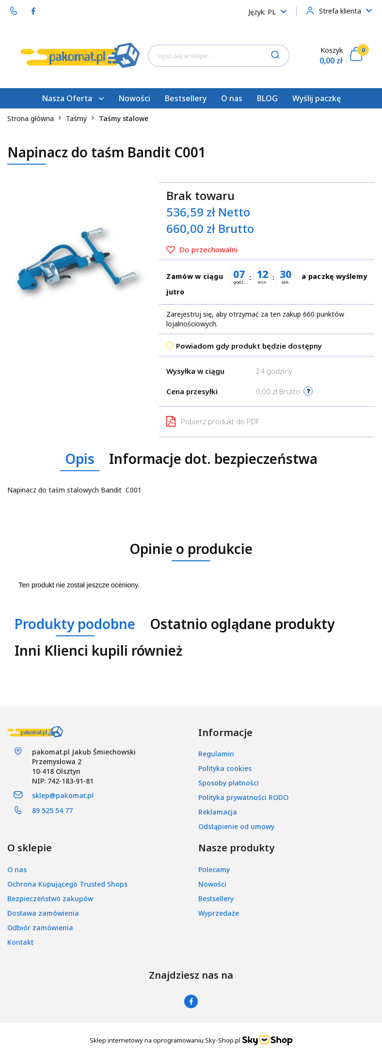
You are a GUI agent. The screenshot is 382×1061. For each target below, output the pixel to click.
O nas (231, 98)
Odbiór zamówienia (40, 927)
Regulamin (216, 753)
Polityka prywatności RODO (243, 797)
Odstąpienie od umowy (236, 826)
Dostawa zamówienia (43, 913)
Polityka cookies (225, 768)
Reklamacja (217, 811)
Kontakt (20, 942)
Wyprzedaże (218, 913)
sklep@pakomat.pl (63, 795)
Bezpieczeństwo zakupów (50, 898)
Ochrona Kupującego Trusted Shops (67, 884)
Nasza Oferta (73, 98)
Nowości (134, 98)
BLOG (267, 98)
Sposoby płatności (228, 782)
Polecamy (214, 869)
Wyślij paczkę (316, 98)
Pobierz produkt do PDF (212, 421)
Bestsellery (186, 98)
